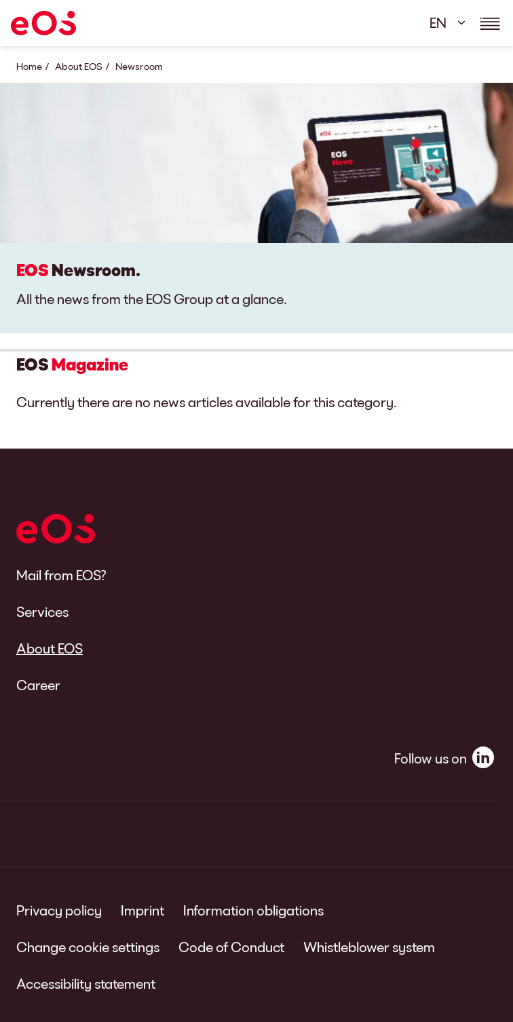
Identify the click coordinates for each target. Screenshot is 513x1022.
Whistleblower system (369, 947)
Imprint (142, 910)
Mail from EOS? (61, 575)
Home (29, 66)
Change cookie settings (87, 947)
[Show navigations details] (490, 23)
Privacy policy (59, 910)
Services (42, 611)
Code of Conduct (231, 947)
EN (438, 22)
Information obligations (253, 910)
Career (38, 685)
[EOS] (43, 23)
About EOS (78, 66)
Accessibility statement (85, 983)
